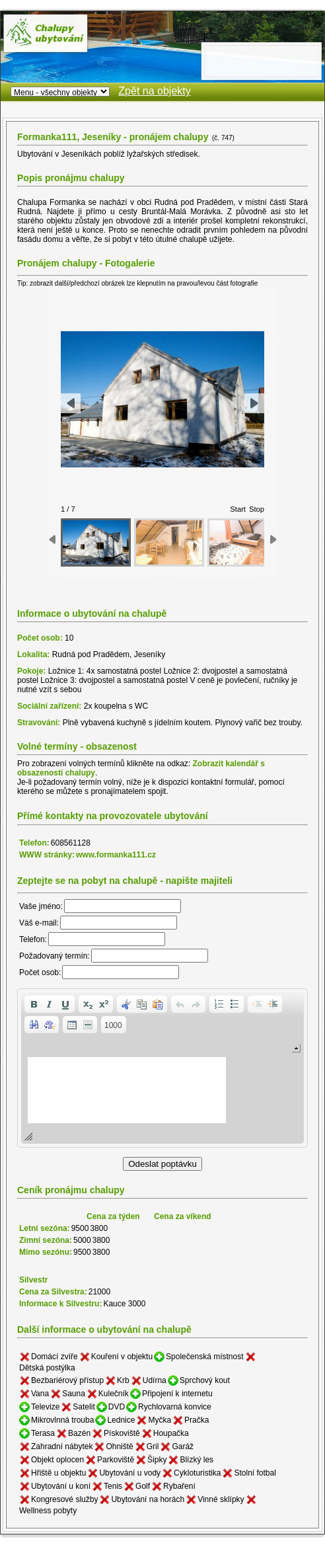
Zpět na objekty (154, 91)
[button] (34, 1004)
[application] (162, 1068)
